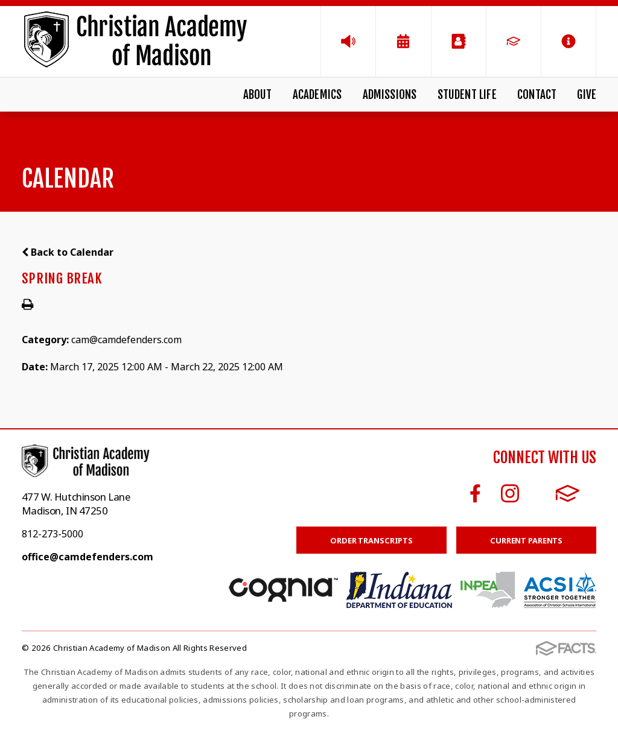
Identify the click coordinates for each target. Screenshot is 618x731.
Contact (536, 94)
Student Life (467, 94)
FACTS (567, 493)
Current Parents (526, 540)
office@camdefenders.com (87, 556)
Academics (317, 94)
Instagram (510, 493)
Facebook (475, 493)
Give (586, 94)
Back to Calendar (67, 252)
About (257, 94)
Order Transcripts (371, 540)
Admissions (390, 94)
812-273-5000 (52, 533)
